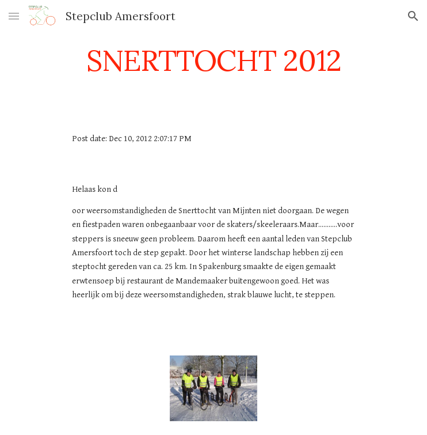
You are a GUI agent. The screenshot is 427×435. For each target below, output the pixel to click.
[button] (14, 16)
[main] (213, 60)
